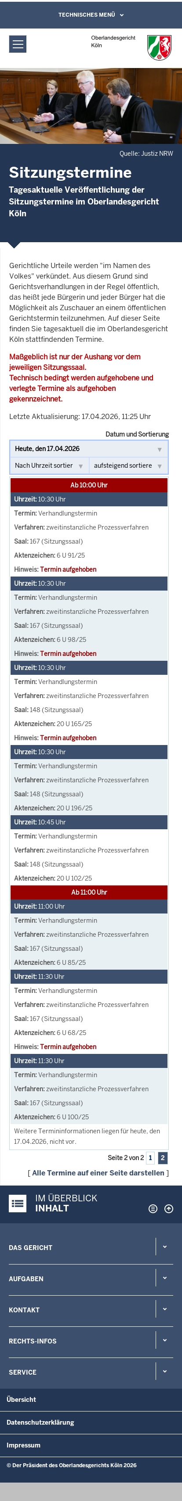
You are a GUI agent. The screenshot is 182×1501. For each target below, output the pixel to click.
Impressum (23, 1445)
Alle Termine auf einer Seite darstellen (98, 1173)
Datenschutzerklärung (40, 1422)
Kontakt (24, 1310)
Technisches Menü (86, 14)
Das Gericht (30, 1248)
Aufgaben (26, 1279)
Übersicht (21, 1400)
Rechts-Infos (33, 1341)
